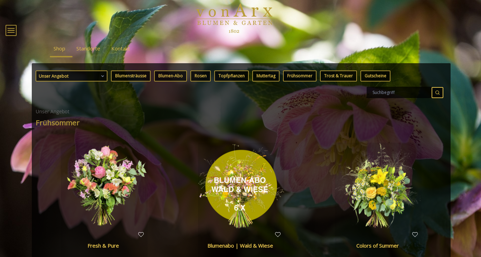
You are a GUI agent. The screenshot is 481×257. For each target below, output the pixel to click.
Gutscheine (375, 85)
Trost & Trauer (338, 85)
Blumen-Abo (170, 85)
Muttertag (265, 85)
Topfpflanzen (231, 85)
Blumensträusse (131, 85)
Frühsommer (299, 85)
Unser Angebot (72, 86)
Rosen (201, 85)
